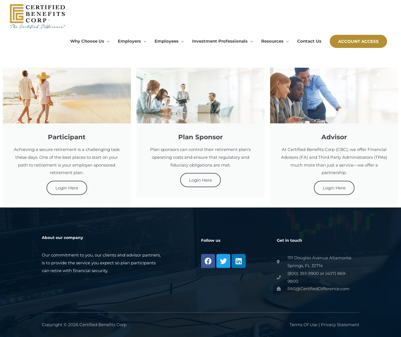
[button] (358, 41)
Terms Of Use (303, 324)
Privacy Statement (340, 324)
